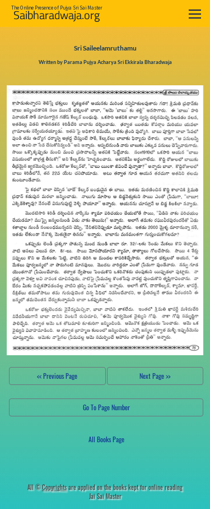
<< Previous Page (57, 375)
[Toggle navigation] (195, 14)
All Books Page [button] (106, 439)
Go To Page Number (106, 407)
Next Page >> (154, 375)
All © (47, 487)
